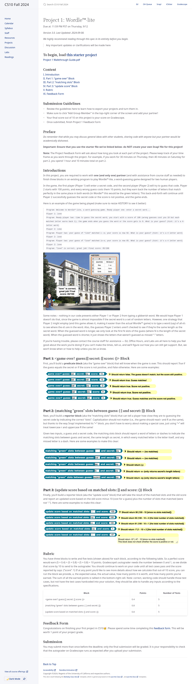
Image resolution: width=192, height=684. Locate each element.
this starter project (82, 54)
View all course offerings (15, 671)
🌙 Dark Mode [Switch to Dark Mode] (13, 678)
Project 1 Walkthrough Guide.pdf (61, 59)
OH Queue (147, 4)
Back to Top (49, 664)
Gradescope (182, 4)
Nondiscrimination (67, 670)
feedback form (162, 628)
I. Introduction (51, 74)
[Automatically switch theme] (24, 679)
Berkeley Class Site (70, 677)
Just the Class (115, 677)
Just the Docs (131, 677)
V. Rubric (48, 90)
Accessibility (48, 670)
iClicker (169, 4)
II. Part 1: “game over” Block (58, 78)
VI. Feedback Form (53, 93)
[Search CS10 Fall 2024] (78, 4)
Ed (137, 4)
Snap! (159, 4)
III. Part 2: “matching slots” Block (61, 82)
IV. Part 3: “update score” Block (60, 86)
